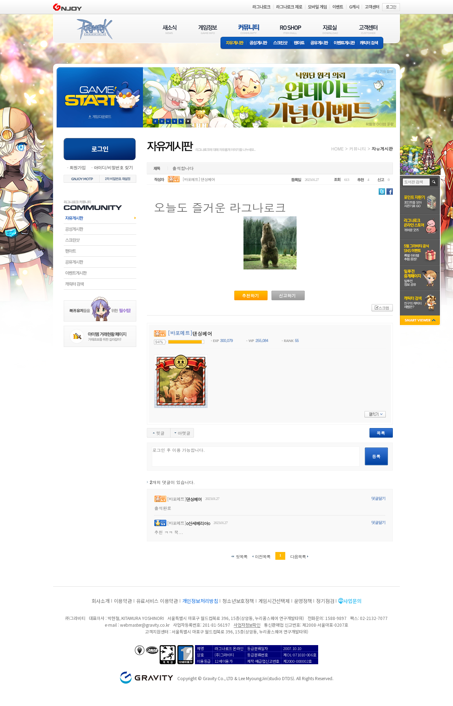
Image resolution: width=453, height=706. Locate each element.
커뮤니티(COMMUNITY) (248, 29)
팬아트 (299, 43)
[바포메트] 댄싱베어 (199, 179)
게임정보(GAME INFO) (207, 29)
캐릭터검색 (100, 284)
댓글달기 (378, 498)
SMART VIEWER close (420, 320)
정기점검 (325, 600)
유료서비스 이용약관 (157, 600)
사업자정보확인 (247, 625)
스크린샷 (281, 43)
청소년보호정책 (238, 600)
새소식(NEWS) (169, 29)
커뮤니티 (357, 149)
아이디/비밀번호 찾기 (113, 167)
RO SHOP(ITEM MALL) (290, 29)
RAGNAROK (94, 29)
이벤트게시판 (344, 43)
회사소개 (101, 600)
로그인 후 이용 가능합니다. (256, 456)
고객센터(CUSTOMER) (368, 29)
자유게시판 (233, 43)
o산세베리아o (198, 523)
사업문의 (352, 600)
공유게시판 (319, 43)
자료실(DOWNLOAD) (330, 29)
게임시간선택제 (274, 600)
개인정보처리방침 (200, 600)
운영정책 (303, 600)
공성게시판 (259, 43)
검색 (434, 182)
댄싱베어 (194, 499)
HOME (337, 149)
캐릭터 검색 (371, 43)
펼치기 (375, 414)
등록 (376, 456)
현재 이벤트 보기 (188, 121)
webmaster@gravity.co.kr (145, 625)
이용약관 (123, 600)
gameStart (100, 90)
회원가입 (77, 167)
